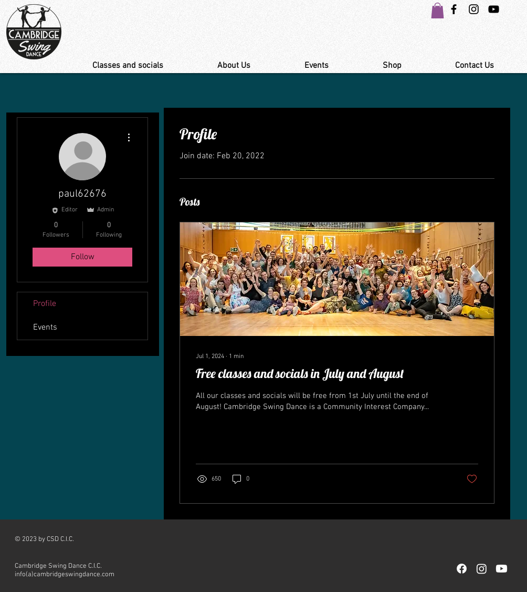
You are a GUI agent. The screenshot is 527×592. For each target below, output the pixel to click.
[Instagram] (481, 568)
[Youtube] (501, 568)
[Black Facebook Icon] (453, 9)
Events (45, 327)
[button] (437, 10)
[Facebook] (461, 568)
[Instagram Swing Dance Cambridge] (473, 9)
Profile (44, 304)
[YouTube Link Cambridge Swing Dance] (493, 9)
